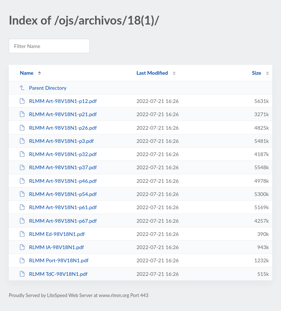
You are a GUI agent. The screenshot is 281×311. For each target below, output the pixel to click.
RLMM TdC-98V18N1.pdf (53, 274)
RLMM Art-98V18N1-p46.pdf (58, 181)
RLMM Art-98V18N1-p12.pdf (58, 101)
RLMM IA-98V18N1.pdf (51, 247)
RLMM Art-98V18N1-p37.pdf (58, 167)
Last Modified (152, 73)
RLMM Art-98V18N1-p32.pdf (58, 154)
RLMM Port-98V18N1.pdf (54, 260)
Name (26, 73)
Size (256, 73)
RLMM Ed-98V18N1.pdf (52, 234)
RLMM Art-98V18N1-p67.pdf (58, 221)
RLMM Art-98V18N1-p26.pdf (58, 128)
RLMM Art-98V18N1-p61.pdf (58, 207)
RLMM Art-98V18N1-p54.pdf (58, 194)
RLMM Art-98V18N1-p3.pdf (56, 141)
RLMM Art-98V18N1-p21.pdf (58, 114)
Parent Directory (43, 88)
